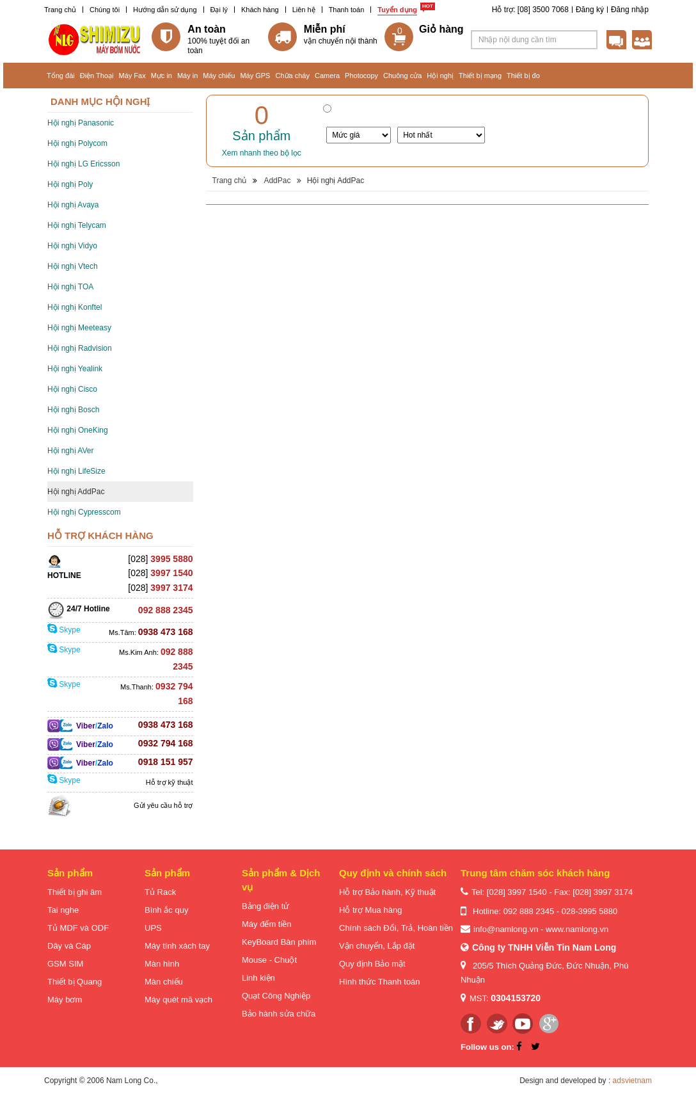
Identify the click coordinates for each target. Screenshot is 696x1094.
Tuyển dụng (397, 9)
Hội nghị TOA (70, 286)
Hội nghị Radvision (79, 348)
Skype (64, 629)
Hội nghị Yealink (74, 368)
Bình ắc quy (166, 910)
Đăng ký (590, 9)
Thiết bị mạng (480, 75)
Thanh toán (347, 9)
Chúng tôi (105, 9)
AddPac (277, 180)
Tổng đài (61, 75)
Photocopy (361, 75)
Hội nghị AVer (70, 450)
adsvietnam (632, 1080)
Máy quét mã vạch (178, 999)
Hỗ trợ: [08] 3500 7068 (530, 9)
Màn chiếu (164, 981)
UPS (153, 928)
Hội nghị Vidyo (72, 245)
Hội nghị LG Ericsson (83, 163)
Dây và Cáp (69, 946)
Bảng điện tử (265, 906)
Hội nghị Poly (70, 184)
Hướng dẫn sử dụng (164, 9)
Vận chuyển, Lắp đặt (377, 946)
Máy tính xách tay (177, 946)
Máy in (187, 75)
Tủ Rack (160, 892)
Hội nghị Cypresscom (84, 512)
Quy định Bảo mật (372, 964)
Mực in (161, 75)
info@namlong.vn (505, 929)
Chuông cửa (402, 75)
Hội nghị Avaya (73, 204)
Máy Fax (131, 75)
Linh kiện (258, 978)
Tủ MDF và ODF (78, 928)
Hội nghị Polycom (77, 143)
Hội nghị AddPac (75, 491)
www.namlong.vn (577, 929)
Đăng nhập (630, 9)
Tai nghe (63, 910)
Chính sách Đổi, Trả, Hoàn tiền (396, 928)
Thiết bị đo (523, 75)
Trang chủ (60, 9)
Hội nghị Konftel (74, 307)
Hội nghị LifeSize (76, 471)
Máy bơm (64, 999)
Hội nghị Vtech (72, 266)
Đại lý (219, 9)
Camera (327, 75)
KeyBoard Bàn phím (279, 942)
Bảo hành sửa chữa (278, 1013)
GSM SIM (65, 964)
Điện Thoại (97, 75)
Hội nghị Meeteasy (79, 327)
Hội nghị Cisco (72, 389)
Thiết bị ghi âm (74, 892)
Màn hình (162, 964)
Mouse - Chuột (269, 960)
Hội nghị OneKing (77, 430)
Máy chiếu (219, 75)
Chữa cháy (292, 75)
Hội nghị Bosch (73, 409)
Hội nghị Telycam (76, 225)
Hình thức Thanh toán (379, 981)
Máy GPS (255, 75)
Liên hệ (303, 9)
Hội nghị (440, 75)
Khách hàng (260, 9)
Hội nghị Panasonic (80, 122)
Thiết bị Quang (74, 981)
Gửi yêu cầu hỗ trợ (163, 805)
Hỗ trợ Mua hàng (370, 910)
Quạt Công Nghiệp (276, 996)
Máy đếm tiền (267, 924)
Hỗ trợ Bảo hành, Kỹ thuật (387, 892)
